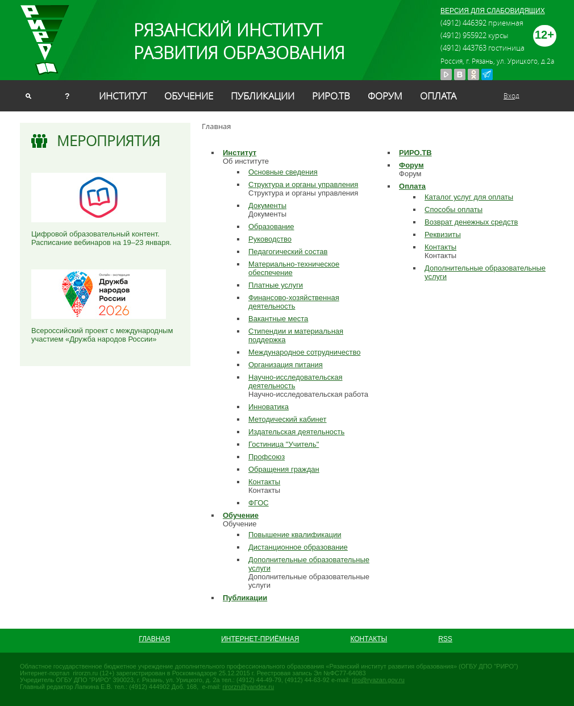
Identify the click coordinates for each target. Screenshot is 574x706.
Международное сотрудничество (304, 352)
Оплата (438, 95)
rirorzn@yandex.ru (248, 686)
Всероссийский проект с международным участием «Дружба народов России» (102, 334)
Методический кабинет (287, 419)
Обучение (188, 95)
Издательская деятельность (296, 431)
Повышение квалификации (294, 534)
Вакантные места (278, 318)
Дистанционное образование (298, 547)
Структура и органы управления (303, 184)
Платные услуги (275, 285)
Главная (154, 639)
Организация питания (285, 364)
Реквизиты (443, 234)
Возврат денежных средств (471, 222)
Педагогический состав (287, 251)
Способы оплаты (454, 209)
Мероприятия (108, 140)
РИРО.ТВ (331, 95)
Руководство (270, 239)
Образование (271, 226)
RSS (445, 639)
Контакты (264, 481)
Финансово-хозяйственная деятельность (293, 301)
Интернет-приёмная (260, 639)
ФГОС (258, 503)
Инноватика (268, 406)
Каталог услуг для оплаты (469, 197)
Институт (123, 95)
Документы (267, 205)
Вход (511, 95)
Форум (385, 95)
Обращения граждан (283, 469)
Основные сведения (283, 172)
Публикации (262, 95)
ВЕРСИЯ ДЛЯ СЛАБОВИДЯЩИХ (492, 11)
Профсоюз (266, 456)
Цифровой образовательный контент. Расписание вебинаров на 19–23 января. (101, 238)
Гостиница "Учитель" (283, 444)
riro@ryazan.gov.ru (378, 679)
